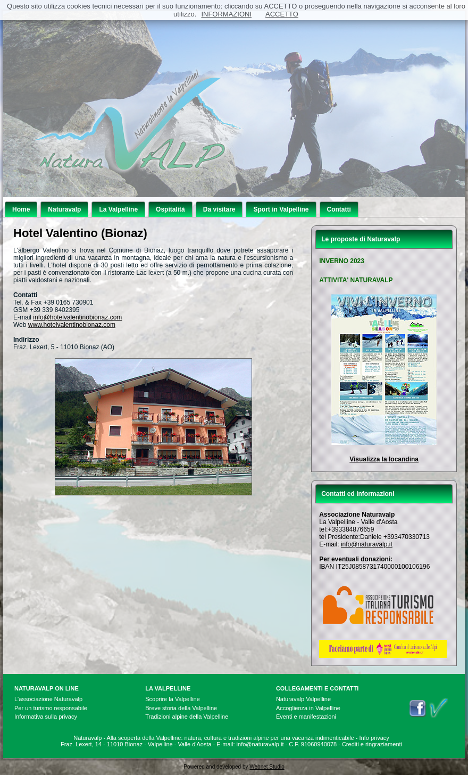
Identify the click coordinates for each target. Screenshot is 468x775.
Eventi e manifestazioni (306, 716)
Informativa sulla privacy (45, 716)
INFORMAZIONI (226, 14)
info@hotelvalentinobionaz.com (77, 317)
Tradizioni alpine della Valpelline (186, 716)
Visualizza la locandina (384, 459)
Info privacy (374, 738)
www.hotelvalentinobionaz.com (71, 324)
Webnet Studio (266, 767)
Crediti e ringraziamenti (372, 744)
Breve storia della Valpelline (181, 708)
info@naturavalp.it (366, 544)
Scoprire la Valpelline (172, 699)
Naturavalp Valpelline (303, 699)
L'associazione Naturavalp (48, 699)
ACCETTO (281, 14)
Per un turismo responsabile (50, 708)
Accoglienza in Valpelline (308, 708)
